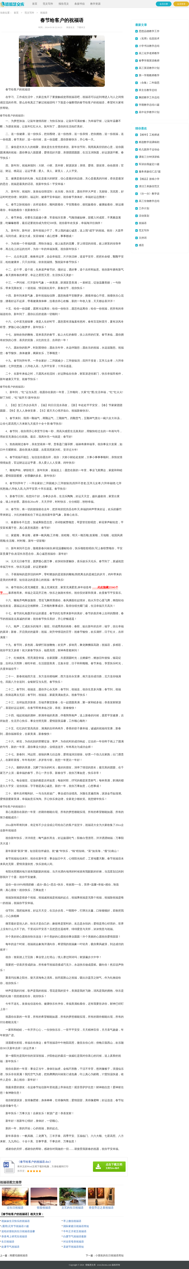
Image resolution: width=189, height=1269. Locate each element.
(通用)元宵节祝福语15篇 (15, 1226)
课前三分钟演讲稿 (149, 156)
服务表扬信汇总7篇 (150, 171)
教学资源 (95, 3)
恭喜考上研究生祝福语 (14, 1236)
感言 (141, 245)
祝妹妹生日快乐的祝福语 (15, 1221)
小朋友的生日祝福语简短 (109, 1255)
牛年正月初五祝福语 (74, 1231)
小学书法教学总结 (149, 46)
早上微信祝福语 (72, 1221)
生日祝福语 (7, 1241)
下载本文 (81, 27)
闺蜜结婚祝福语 (19, 1255)
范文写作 (48, 3)
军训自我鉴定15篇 (149, 164)
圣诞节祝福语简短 (73, 1246)
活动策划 (144, 215)
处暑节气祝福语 (10, 1246)
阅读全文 (70, 27)
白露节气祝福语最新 (74, 1236)
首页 (34, 3)
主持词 (143, 237)
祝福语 (43, 12)
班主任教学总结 (148, 90)
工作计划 (144, 208)
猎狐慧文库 (90, 1265)
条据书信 (79, 3)
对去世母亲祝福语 (73, 1241)
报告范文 (64, 3)
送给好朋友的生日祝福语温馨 (18, 1231)
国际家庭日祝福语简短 (76, 1226)
